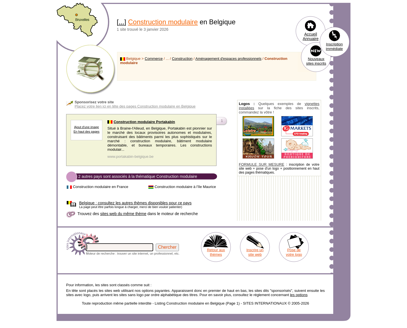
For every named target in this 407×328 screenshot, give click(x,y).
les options (299, 295)
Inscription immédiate (334, 46)
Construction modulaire (163, 22)
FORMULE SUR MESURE (261, 164)
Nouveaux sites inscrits (316, 61)
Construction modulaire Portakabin (144, 122)
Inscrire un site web (255, 252)
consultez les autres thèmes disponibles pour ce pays (135, 203)
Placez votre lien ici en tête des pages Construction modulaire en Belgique (135, 106)
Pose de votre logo (294, 252)
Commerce (154, 58)
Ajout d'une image (86, 127)
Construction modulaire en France (100, 187)
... (121, 22)
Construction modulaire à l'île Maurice (185, 187)
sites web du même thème (123, 213)
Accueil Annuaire (311, 36)
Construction (182, 58)
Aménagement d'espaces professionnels (228, 58)
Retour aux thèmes (216, 252)
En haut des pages (86, 131)
